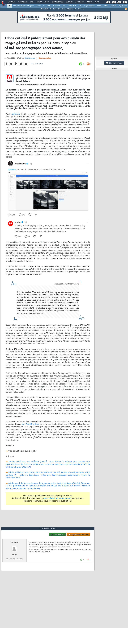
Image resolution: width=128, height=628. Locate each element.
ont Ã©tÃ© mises (30, 424)
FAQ (32, 2)
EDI (80, 6)
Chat (46, 2)
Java (63, 6)
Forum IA (56, 9)
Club (96, 2)
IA (44, 6)
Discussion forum (114, 63)
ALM (48, 6)
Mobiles (114, 6)
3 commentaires (45, 58)
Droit (89, 2)
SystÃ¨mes (123, 6)
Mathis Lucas (30, 58)
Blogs (39, 2)
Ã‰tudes (79, 2)
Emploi (69, 2)
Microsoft (56, 6)
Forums (11, 2)
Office (106, 6)
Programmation (89, 6)
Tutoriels (22, 2)
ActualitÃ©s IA (46, 9)
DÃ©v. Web (72, 6)
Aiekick (14, 543)
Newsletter (57, 2)
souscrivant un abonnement (57, 498)
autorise (16, 114)
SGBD (99, 6)
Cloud (38, 6)
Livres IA (81, 9)
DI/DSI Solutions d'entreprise (23, 6)
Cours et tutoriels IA (69, 9)
